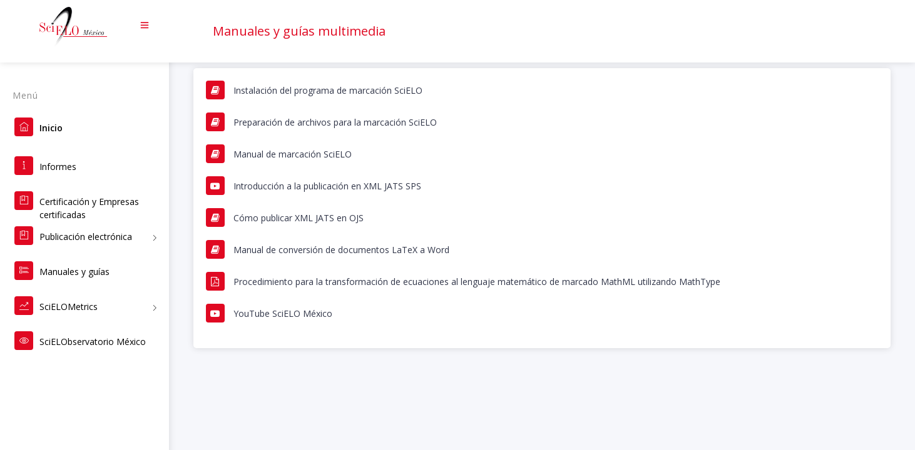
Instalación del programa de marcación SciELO (327, 90)
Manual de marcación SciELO (292, 154)
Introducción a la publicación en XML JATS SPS (327, 186)
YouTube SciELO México (282, 313)
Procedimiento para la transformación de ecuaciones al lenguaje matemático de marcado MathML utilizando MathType (476, 282)
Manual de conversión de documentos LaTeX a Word (341, 250)
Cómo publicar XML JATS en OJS (298, 218)
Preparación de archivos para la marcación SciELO (335, 122)
